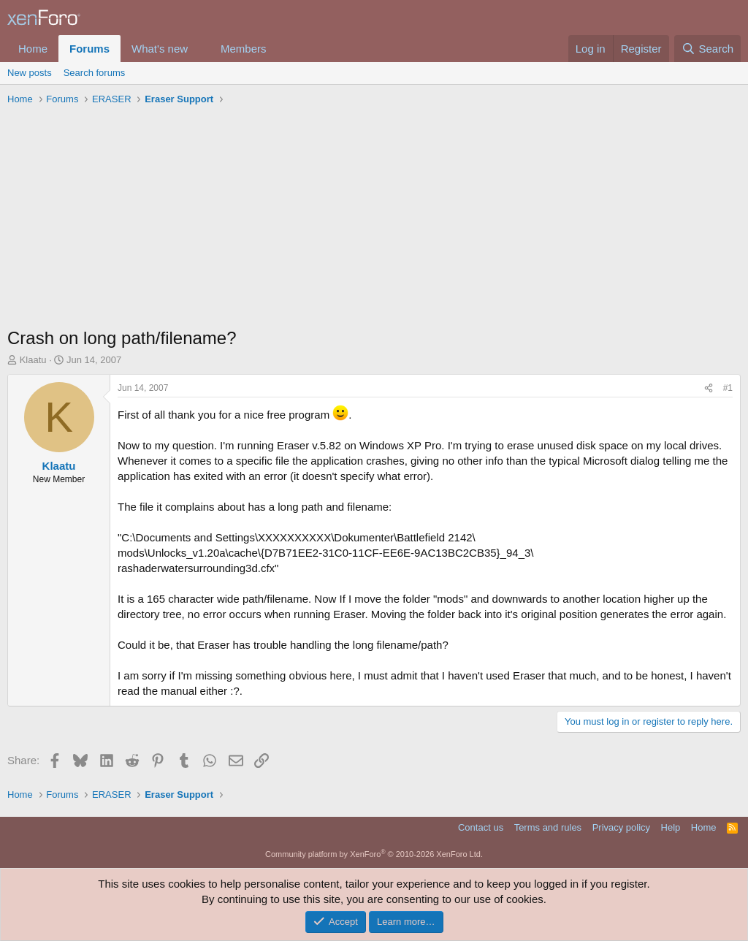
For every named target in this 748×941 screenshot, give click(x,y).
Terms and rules (547, 827)
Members (244, 48)
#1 (728, 388)
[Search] (707, 48)
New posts (29, 72)
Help (671, 827)
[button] (199, 48)
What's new (159, 48)
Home (32, 48)
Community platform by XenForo (374, 854)
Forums (89, 48)
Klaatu (33, 359)
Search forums (95, 72)
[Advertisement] (374, 220)
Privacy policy (621, 827)
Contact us (480, 827)
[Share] (708, 388)
